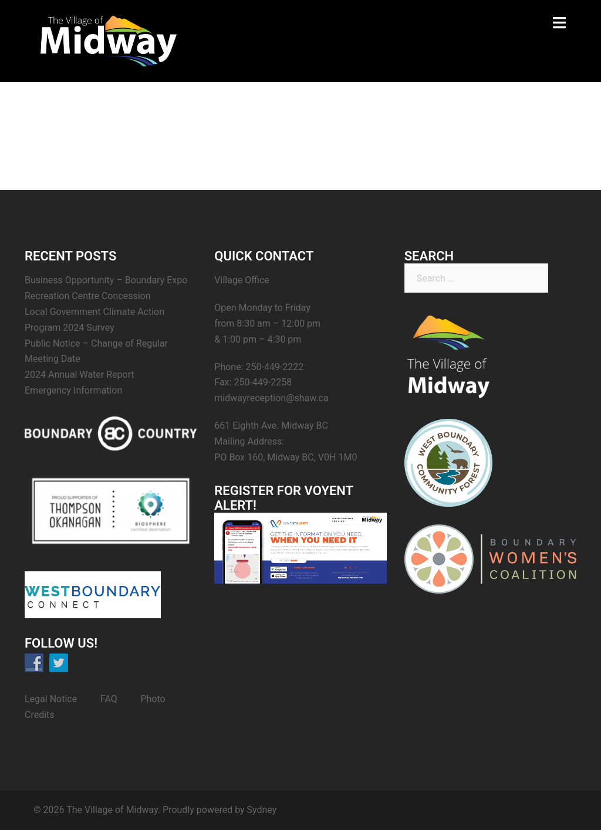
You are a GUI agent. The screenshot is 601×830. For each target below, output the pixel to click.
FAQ (108, 698)
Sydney (262, 809)
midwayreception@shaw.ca (271, 398)
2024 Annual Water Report (79, 374)
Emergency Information (73, 390)
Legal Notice (51, 698)
